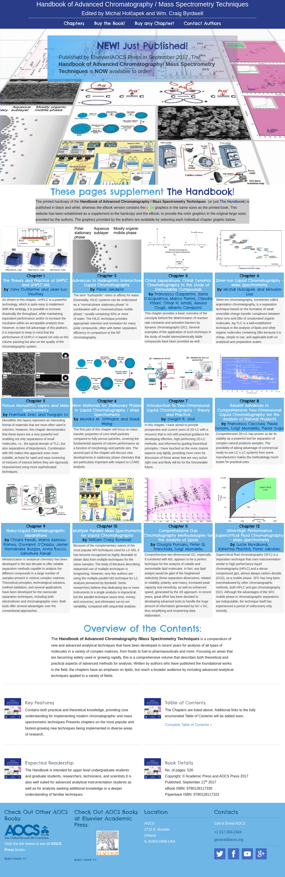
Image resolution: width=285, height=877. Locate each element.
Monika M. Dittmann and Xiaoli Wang (110, 421)
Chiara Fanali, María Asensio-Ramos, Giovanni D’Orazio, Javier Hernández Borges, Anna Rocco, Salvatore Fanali (36, 546)
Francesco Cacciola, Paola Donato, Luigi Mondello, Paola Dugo (249, 426)
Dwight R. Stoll (181, 419)
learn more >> (15, 859)
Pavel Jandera (110, 289)
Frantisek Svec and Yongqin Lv (38, 414)
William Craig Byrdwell (110, 539)
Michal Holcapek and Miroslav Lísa (252, 291)
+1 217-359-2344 (227, 832)
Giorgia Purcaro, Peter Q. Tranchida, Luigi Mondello (179, 546)
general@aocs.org (228, 840)
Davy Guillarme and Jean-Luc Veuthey (38, 291)
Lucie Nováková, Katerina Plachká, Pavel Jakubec (249, 546)
